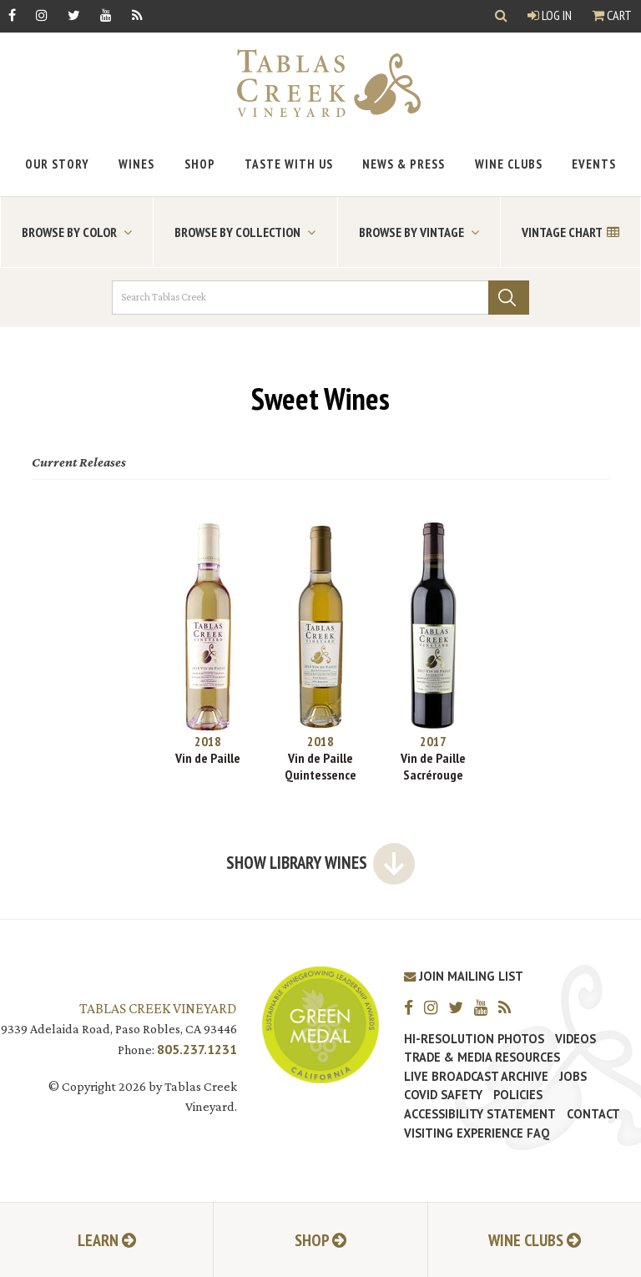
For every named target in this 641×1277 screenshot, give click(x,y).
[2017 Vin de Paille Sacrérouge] (434, 651)
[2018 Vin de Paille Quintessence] (321, 651)
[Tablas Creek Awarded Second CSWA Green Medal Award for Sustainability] (320, 1024)
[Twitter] (73, 14)
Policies (518, 1095)
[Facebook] (12, 14)
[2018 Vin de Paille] (208, 643)
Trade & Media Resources (482, 1057)
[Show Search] (501, 16)
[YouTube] (106, 14)
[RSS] (137, 14)
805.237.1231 (197, 1049)
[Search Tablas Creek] (320, 297)
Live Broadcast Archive (476, 1077)
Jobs (573, 1077)
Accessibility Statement (480, 1114)
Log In (549, 15)
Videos (575, 1039)
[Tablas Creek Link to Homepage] (320, 83)
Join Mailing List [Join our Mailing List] (463, 976)
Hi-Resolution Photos (474, 1039)
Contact (593, 1114)
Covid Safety (443, 1095)
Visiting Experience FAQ (476, 1133)
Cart (612, 15)
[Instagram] (42, 14)
